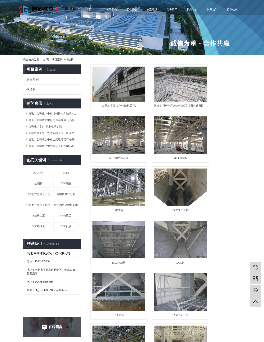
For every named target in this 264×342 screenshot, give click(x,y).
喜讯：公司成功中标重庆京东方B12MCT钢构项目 (53, 146)
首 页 (46, 59)
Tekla (66, 172)
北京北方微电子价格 (38, 205)
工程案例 (131, 9)
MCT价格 (217, 237)
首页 (89, 9)
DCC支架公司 (114, 237)
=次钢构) (38, 183)
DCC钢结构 (114, 192)
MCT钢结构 (114, 146)
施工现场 (151, 9)
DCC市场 (217, 192)
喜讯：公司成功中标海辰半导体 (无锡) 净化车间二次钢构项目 (53, 120)
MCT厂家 (165, 237)
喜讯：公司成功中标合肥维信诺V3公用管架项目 (53, 139)
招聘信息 (232, 9)
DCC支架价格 (217, 146)
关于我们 (111, 9)
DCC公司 (38, 172)
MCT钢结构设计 (217, 101)
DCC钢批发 (38, 226)
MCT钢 (166, 146)
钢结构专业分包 (65, 194)
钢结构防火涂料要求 (66, 205)
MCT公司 (165, 282)
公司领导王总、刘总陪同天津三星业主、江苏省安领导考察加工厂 (53, 133)
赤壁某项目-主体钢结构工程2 (114, 101)
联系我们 (212, 9)
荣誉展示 (172, 9)
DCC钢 (166, 192)
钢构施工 (65, 215)
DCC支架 (114, 282)
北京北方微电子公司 (38, 194)
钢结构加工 (38, 215)
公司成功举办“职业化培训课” (46, 126)
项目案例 (57, 59)
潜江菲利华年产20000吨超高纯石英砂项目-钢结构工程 (165, 101)
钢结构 (69, 59)
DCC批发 (65, 226)
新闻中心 (192, 9)
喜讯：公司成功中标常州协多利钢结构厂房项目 (53, 113)
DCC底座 (65, 183)
